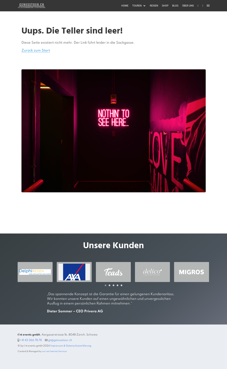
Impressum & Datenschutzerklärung (70, 346)
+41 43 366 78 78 (31, 340)
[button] (106, 285)
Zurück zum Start (35, 50)
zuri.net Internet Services (54, 351)
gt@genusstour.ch (60, 340)
